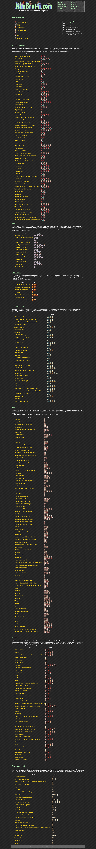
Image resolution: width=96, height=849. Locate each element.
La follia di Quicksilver (21, 150)
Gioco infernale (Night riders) (23, 797)
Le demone (17, 534)
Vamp (16, 843)
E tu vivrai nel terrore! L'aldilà (23, 447)
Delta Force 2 (18, 87)
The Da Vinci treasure (21, 196)
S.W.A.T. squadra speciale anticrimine (26, 176)
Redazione (74, 6)
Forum (73, 2)
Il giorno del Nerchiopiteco (22, 688)
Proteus (16, 711)
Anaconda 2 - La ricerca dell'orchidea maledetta (29, 655)
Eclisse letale (18, 104)
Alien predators (19, 329)
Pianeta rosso (18, 378)
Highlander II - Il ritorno (21, 337)
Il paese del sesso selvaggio (23, 501)
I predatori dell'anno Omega (23, 127)
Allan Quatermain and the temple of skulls (27, 61)
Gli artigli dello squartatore (22, 463)
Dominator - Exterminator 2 (22, 92)
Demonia (17, 440)
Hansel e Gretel (19, 465)
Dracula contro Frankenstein (23, 445)
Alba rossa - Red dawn (21, 779)
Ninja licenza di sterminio (22, 247)
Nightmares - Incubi (20, 560)
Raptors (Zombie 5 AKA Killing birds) (25, 583)
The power (17, 601)
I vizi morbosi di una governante (24, 488)
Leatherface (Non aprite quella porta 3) (26, 544)
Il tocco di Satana (19, 506)
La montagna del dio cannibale (24, 519)
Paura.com (17, 575)
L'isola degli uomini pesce (22, 360)
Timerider (17, 398)
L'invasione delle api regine (22, 358)
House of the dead (20, 483)
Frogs (16, 680)
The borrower (18, 396)
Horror (17, 33)
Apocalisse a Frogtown (21, 784)
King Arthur (17, 810)
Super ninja (18, 264)
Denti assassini (19, 673)
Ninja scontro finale (20, 252)
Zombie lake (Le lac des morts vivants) (26, 631)
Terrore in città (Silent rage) (22, 189)
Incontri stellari (18, 352)
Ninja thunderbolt (19, 257)
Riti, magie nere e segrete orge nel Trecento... (28, 585)
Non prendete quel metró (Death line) (26, 565)
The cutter (17, 194)
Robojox (17, 383)
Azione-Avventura (21, 22)
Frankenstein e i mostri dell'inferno (25, 455)
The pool (17, 598)
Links (72, 10)
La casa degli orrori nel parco (23, 815)
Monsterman (18, 557)
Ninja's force (18, 259)
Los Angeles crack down (22, 822)
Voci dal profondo (19, 616)
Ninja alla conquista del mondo (24, 237)
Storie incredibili (19, 830)
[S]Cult (60, 10)
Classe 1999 (18, 74)
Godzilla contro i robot (21, 685)
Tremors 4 (17, 838)
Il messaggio (18, 493)
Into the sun (18, 143)
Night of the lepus (19, 708)
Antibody (17, 332)
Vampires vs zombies (21, 611)
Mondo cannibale (19, 555)
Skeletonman (18, 742)
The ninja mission (19, 202)
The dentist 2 (18, 596)
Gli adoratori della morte (21, 460)
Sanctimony (18, 179)
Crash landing (18, 79)
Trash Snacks (62, 6)
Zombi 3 (17, 624)
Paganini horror (19, 570)
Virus (16, 613)
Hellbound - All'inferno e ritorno (24, 117)
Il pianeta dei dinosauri (21, 347)
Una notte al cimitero (20, 608)
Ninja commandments (21, 240)
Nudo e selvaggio (19, 163)
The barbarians (19, 191)
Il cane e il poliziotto (20, 135)
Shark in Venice (19, 734)
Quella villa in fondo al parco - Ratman (26, 716)
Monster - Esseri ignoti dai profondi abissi (27, 706)
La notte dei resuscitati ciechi (23, 521)
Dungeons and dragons (21, 99)
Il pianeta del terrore (20, 350)
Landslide (17, 292)
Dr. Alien (17, 789)
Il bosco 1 (17, 491)
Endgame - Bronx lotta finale (23, 107)
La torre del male (19, 529)
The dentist (17, 593)
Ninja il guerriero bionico (21, 245)
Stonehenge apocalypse (21, 300)
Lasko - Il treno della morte (22, 153)
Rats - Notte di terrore (21, 721)
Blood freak (18, 660)
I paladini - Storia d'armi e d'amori (24, 125)
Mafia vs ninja (18, 235)
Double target (18, 94)
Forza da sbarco (19, 112)
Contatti (73, 8)
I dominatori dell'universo (22, 802)
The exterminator (19, 199)
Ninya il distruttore (20, 261)
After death (17, 419)
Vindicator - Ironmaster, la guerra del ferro (27, 219)
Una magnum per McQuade (23, 212)
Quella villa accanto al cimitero (23, 580)
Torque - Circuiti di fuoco (22, 209)
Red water (17, 724)
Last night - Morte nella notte (23, 532)
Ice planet (17, 345)
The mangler (18, 754)
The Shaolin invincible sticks (23, 204)
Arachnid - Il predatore (21, 657)
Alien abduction (19, 327)
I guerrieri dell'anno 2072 (22, 122)
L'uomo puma (18, 148)
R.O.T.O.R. (17, 168)
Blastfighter (17, 69)
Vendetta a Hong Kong (21, 214)
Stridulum (17, 590)
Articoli (60, 8)
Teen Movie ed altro (21, 38)
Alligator (17, 652)
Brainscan (17, 432)
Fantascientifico (20, 30)
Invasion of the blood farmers (23, 511)
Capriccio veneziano (20, 787)
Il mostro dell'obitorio (20, 498)
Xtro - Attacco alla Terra (21, 401)
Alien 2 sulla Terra (20, 324)
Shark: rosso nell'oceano (22, 736)
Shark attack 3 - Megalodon (23, 731)
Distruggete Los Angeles (22, 284)
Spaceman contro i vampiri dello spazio (26, 388)
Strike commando (19, 184)
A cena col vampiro (20, 776)
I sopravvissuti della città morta (24, 133)
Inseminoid (17, 355)
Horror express (19, 475)
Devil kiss (17, 442)
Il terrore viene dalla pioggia (23, 504)
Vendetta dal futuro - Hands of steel (25, 217)
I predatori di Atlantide (21, 130)
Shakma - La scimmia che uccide (24, 729)
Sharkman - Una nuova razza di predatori (27, 739)
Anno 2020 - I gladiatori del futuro (24, 64)
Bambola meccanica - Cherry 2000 (25, 66)
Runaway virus (19, 297)
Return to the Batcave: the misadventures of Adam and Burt (32, 828)
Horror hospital (19, 478)
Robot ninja (18, 173)
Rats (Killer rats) (19, 719)
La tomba (17, 527)
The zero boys (18, 207)
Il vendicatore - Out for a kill (23, 138)
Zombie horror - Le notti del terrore (25, 629)
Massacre (17, 552)
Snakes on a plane (20, 747)
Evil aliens (17, 794)
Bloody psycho (19, 427)
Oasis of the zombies (21, 567)
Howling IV (17, 486)
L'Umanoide (18, 363)
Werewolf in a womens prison (23, 619)
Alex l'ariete (18, 58)
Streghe (16, 833)
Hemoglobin (18, 473)
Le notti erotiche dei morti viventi (24, 537)
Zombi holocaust (19, 626)
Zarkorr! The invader (20, 759)
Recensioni (61, 4)
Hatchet (16, 468)
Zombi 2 (17, 621)
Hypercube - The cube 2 (21, 340)
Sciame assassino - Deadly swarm (25, 726)
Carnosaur (17, 665)
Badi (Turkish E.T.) (20, 335)
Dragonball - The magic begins (24, 792)
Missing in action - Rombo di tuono (25, 156)
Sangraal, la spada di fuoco (22, 181)
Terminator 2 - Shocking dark (23, 393)
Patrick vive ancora (20, 573)
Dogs (16, 675)
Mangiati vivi (18, 547)
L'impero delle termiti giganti (23, 696)
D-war (16, 81)
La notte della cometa (21, 289)
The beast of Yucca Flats (22, 752)
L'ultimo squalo (19, 698)
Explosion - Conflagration (22, 287)
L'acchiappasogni (19, 693)
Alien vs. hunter (19, 650)
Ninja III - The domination (22, 242)
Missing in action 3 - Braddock (23, 161)
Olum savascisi (19, 166)
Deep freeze (18, 670)
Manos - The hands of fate (22, 550)
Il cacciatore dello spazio (22, 805)
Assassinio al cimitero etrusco (23, 424)
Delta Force (18, 84)
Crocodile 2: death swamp (22, 667)
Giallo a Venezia (19, 458)
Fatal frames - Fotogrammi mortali (25, 452)
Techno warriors (19, 266)
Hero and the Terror (20, 120)
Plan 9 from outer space (21, 381)
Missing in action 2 (20, 158)
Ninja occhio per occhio (21, 249)
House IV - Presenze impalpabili (24, 481)
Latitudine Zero (19, 368)
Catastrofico (19, 27)
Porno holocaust (19, 578)
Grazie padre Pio (19, 799)
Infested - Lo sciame (20, 690)
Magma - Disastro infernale (22, 295)
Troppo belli (18, 840)
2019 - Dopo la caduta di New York (25, 319)
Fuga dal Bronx (19, 115)
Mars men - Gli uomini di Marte (24, 370)
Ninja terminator (19, 254)
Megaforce (17, 373)
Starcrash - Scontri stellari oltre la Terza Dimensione (30, 391)
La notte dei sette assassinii (23, 524)
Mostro (17, 35)
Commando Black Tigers (22, 76)
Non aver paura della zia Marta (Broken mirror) (28, 562)
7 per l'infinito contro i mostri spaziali (25, 322)
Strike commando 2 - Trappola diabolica (26, 186)
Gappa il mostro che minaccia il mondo (26, 683)
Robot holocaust (19, 386)
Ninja (17, 25)
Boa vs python (18, 662)
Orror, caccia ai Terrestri (21, 375)
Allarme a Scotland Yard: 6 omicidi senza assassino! (30, 782)
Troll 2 (16, 606)
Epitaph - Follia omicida (21, 450)
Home (60, 2)
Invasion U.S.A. (19, 145)
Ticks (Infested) (19, 757)
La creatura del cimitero (21, 701)
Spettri (16, 588)
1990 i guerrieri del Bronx (22, 56)
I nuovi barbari (18, 342)
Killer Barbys (18, 514)
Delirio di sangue (19, 437)
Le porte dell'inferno (20, 542)
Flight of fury (18, 110)
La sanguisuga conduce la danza (24, 817)
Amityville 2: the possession (23, 422)
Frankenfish (18, 678)
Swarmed (17, 749)
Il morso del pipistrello (21, 496)
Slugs (16, 744)
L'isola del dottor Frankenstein (23, 812)
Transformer (18, 835)
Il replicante (18, 807)
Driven (16, 97)
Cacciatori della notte (21, 71)
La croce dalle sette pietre (22, 516)
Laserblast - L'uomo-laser (22, 365)
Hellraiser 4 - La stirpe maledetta (24, 470)
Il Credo (73, 4)
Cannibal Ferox (19, 435)
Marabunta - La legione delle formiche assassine (29, 703)
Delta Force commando (21, 89)
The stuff (17, 603)
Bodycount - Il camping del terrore (24, 429)
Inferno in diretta (19, 140)
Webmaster (48, 846)
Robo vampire (18, 171)
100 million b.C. (19, 317)
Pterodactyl (17, 713)
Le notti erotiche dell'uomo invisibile (25, 539)
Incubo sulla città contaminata (23, 509)
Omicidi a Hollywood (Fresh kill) (24, 825)
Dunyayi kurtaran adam (21, 102)
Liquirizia (17, 820)
